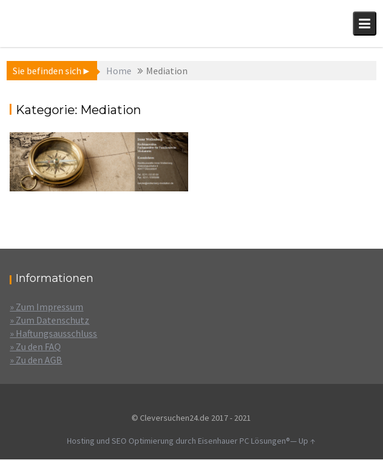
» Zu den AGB (36, 360)
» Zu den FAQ (35, 346)
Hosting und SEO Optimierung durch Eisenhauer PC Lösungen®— (183, 440)
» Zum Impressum (46, 307)
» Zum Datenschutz (49, 320)
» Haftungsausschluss (53, 333)
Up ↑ (307, 440)
